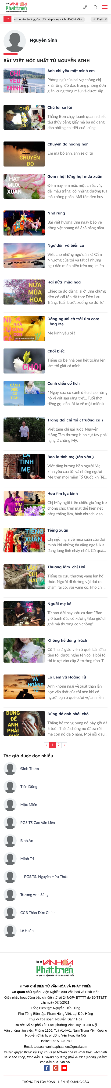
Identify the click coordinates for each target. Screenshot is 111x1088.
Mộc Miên (28, 805)
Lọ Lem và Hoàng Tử (66, 677)
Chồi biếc (56, 351)
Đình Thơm (29, 769)
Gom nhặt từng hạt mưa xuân (74, 176)
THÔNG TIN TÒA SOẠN (38, 1082)
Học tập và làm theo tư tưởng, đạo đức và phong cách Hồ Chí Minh (49, 19)
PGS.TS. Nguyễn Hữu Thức (44, 877)
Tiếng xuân (57, 530)
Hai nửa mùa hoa (64, 282)
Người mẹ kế (59, 603)
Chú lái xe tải (59, 107)
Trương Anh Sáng (34, 895)
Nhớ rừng (56, 213)
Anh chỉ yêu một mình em (71, 70)
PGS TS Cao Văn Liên (37, 823)
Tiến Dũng (28, 787)
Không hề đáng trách (67, 640)
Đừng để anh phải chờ (68, 713)
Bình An (26, 841)
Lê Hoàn (27, 931)
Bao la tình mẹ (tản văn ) (70, 456)
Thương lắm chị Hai (66, 567)
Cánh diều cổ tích (63, 383)
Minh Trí (27, 859)
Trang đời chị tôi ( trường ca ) (75, 420)
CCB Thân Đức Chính (38, 913)
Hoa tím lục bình (63, 493)
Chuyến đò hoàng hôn (68, 144)
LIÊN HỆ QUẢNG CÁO (73, 1082)
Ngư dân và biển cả (65, 245)
